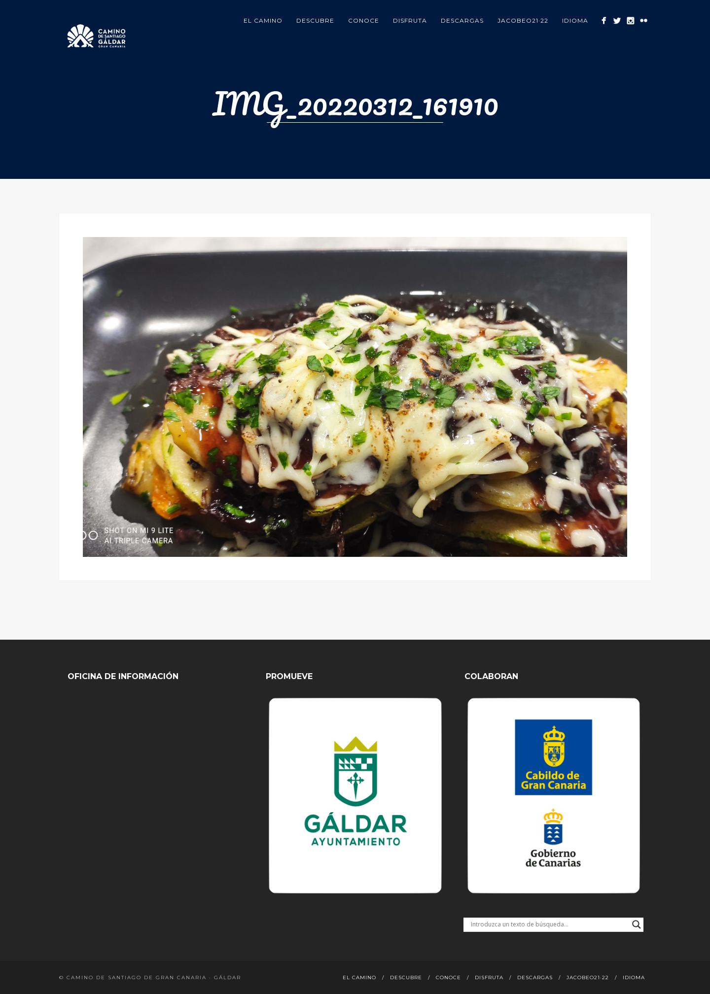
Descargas (462, 20)
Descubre (315, 20)
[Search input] (549, 924)
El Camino (263, 20)
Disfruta (410, 20)
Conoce (363, 20)
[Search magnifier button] (636, 924)
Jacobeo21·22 (522, 20)
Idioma (575, 20)
